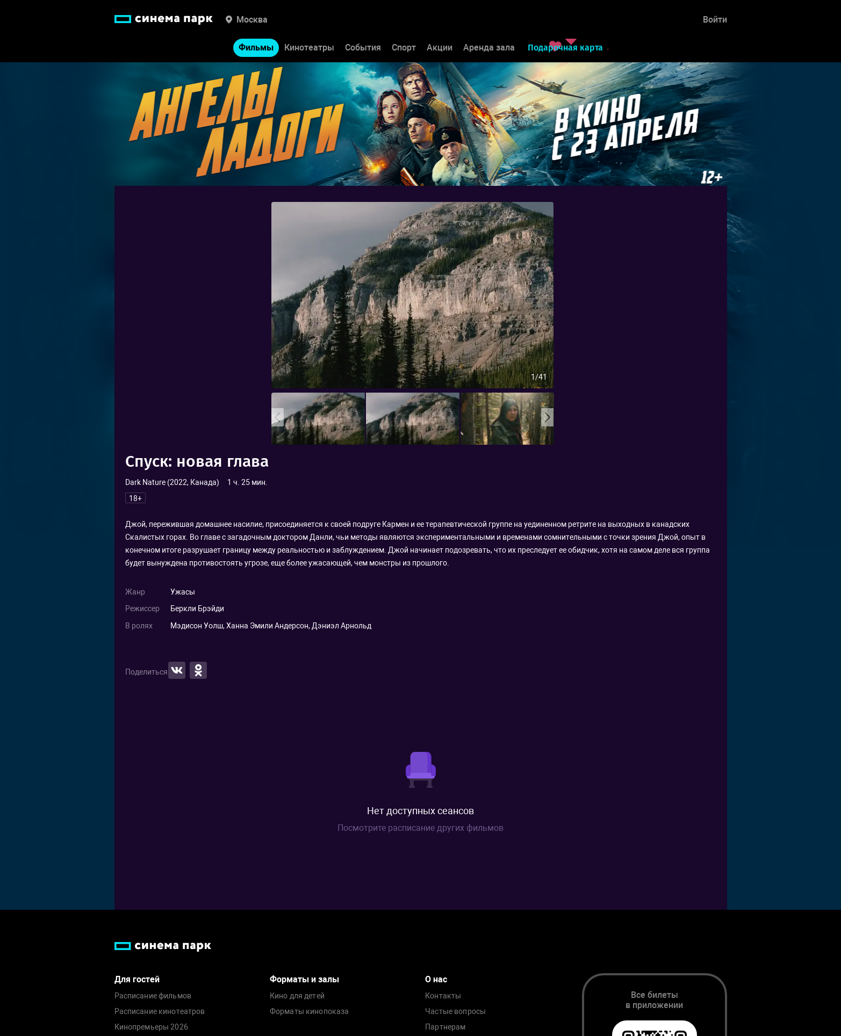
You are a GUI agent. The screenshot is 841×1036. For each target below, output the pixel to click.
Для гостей (137, 979)
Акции (439, 47)
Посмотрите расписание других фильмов (420, 828)
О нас (436, 979)
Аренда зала (489, 47)
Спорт (404, 47)
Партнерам (445, 1027)
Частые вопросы (455, 1012)
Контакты (443, 996)
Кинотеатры (309, 47)
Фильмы (256, 47)
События (363, 47)
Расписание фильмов (153, 996)
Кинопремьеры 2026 (151, 1027)
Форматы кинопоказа (309, 1012)
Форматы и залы (304, 979)
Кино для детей (297, 996)
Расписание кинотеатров (159, 1012)
